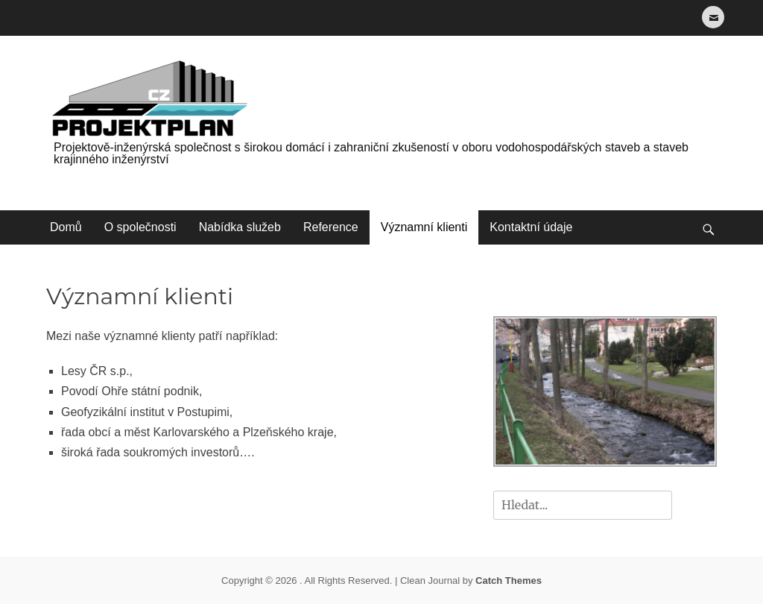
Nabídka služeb (240, 227)
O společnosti (140, 227)
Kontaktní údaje (531, 227)
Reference (330, 227)
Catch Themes (508, 580)
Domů (66, 227)
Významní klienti (424, 227)
